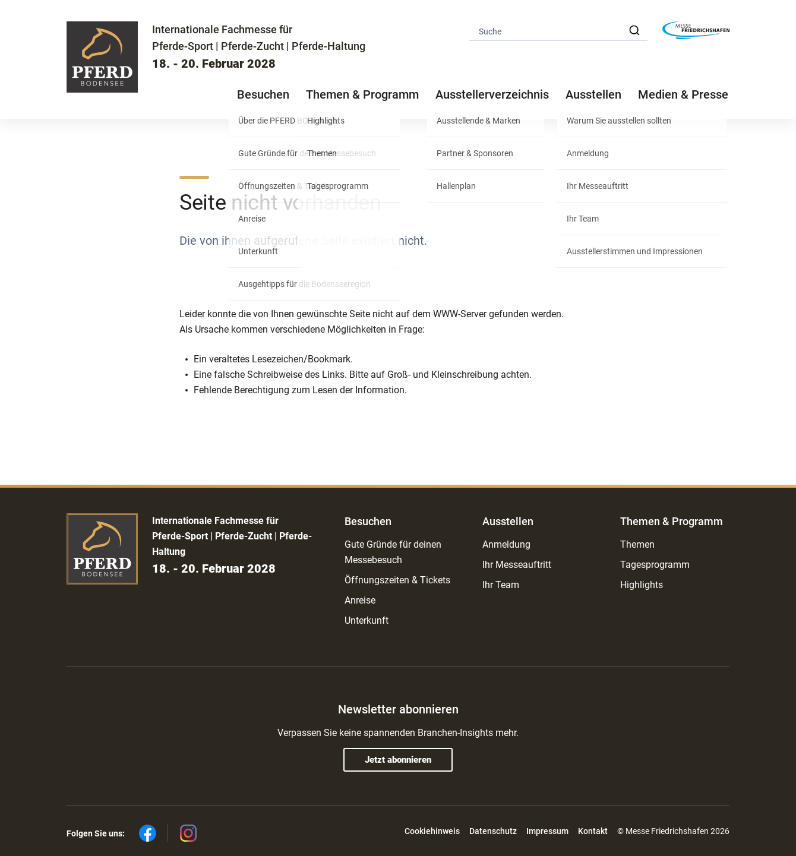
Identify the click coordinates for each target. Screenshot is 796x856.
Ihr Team (500, 584)
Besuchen (368, 521)
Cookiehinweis (432, 831)
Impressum (547, 831)
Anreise (360, 600)
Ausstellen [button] (593, 94)
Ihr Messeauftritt (516, 564)
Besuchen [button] (263, 94)
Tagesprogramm (655, 564)
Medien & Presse (683, 94)
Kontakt (593, 831)
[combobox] (558, 30)
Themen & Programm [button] (362, 94)
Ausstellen (507, 521)
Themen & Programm (671, 521)
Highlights (641, 584)
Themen (637, 544)
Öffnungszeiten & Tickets (397, 580)
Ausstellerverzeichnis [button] (492, 94)
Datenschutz (493, 831)
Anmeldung (506, 544)
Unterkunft (366, 620)
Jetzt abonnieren (398, 759)
